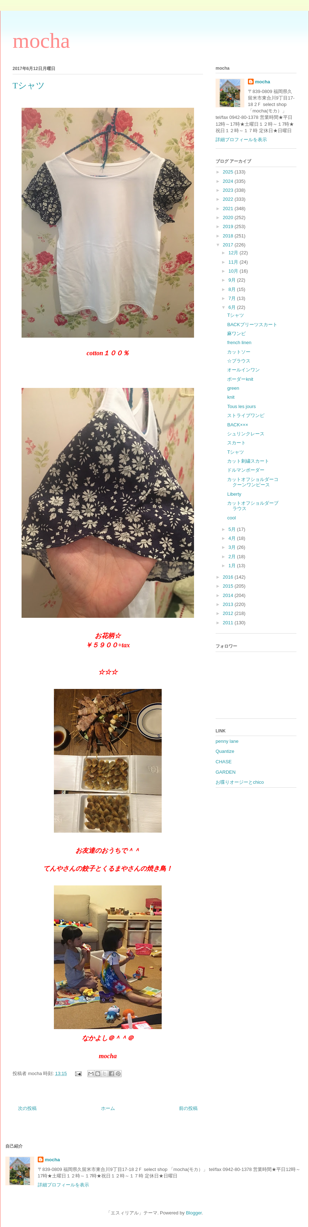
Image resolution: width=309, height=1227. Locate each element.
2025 (229, 172)
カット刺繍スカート (248, 461)
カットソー (238, 352)
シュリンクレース (245, 433)
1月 (233, 565)
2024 (229, 181)
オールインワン (243, 369)
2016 (229, 577)
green (233, 388)
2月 (233, 556)
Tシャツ (235, 315)
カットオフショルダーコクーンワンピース (252, 482)
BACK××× (237, 424)
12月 (234, 252)
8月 (233, 289)
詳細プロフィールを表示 (241, 139)
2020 (229, 217)
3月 (233, 547)
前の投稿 (188, 1108)
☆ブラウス (238, 361)
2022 (229, 199)
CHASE (224, 761)
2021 (229, 208)
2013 (229, 604)
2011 (229, 622)
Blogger (194, 1213)
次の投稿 (27, 1108)
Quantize (225, 751)
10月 (234, 271)
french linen (239, 342)
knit (230, 397)
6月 (233, 307)
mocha (41, 40)
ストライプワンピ (245, 415)
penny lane (227, 741)
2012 (229, 613)
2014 (229, 595)
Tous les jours (241, 406)
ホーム (108, 1108)
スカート (236, 442)
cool (231, 517)
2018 (229, 236)
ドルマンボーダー (245, 470)
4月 (233, 538)
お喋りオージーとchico (240, 782)
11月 (234, 262)
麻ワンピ (236, 333)
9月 (233, 280)
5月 (233, 529)
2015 (229, 586)
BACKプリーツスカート (252, 324)
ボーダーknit (240, 379)
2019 (229, 226)
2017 (229, 244)
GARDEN (226, 772)
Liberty (234, 494)
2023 (229, 190)
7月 (233, 298)
